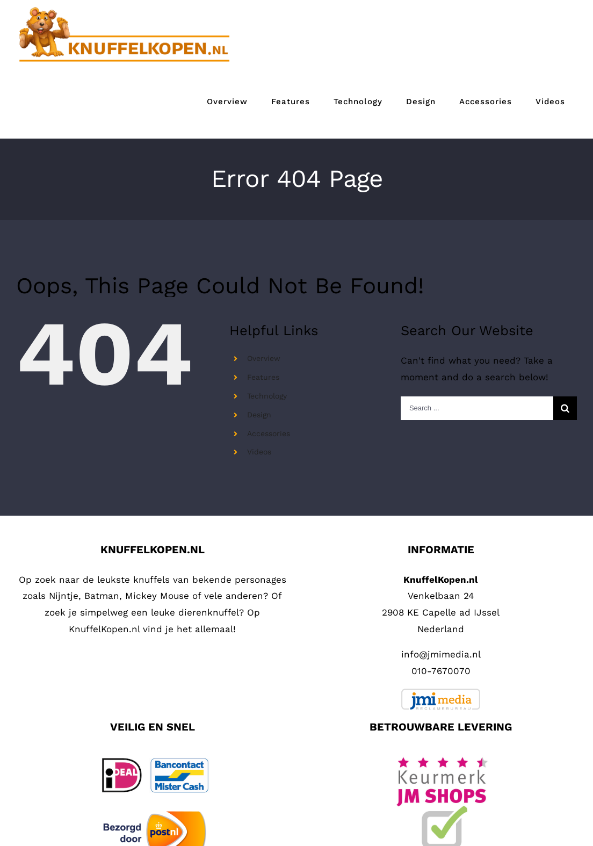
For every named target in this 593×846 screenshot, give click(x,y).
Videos (259, 451)
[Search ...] (477, 408)
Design (259, 414)
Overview (263, 358)
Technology (267, 396)
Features (263, 377)
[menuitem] (227, 102)
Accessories (268, 433)
